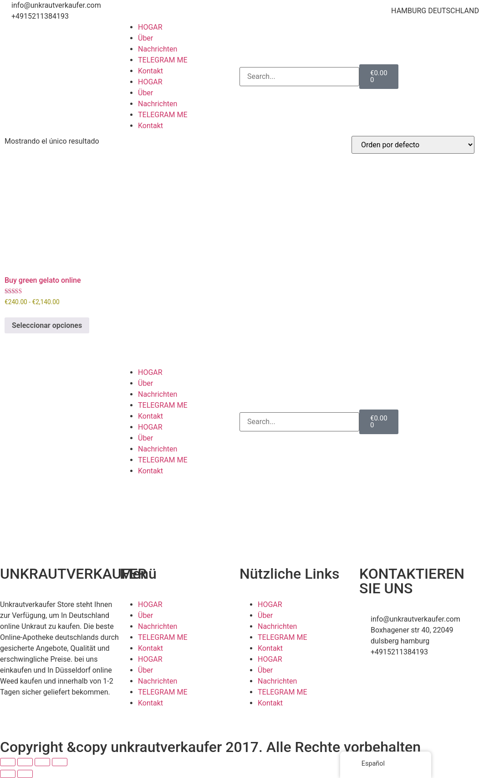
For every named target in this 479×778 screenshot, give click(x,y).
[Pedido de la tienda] (413, 145)
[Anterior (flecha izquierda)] (7, 774)
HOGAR (150, 27)
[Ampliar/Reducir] (7, 762)
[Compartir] (42, 762)
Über (145, 38)
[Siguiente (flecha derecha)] (25, 774)
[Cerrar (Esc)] (59, 762)
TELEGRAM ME (163, 60)
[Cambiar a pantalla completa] (25, 762)
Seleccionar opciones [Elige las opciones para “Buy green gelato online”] (47, 325)
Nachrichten (157, 49)
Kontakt (150, 71)
